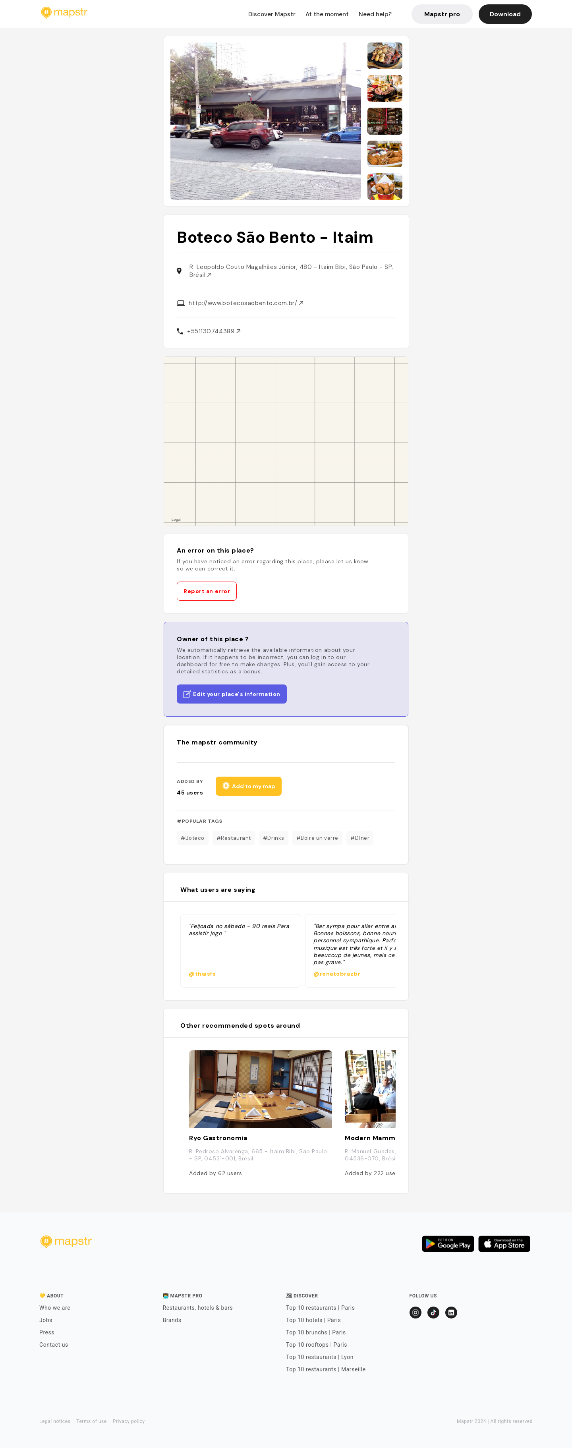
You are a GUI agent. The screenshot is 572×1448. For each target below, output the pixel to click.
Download (505, 14)
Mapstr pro (442, 14)
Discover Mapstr (272, 14)
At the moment (327, 14)
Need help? (375, 14)
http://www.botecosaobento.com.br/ (246, 303)
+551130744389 (213, 331)
